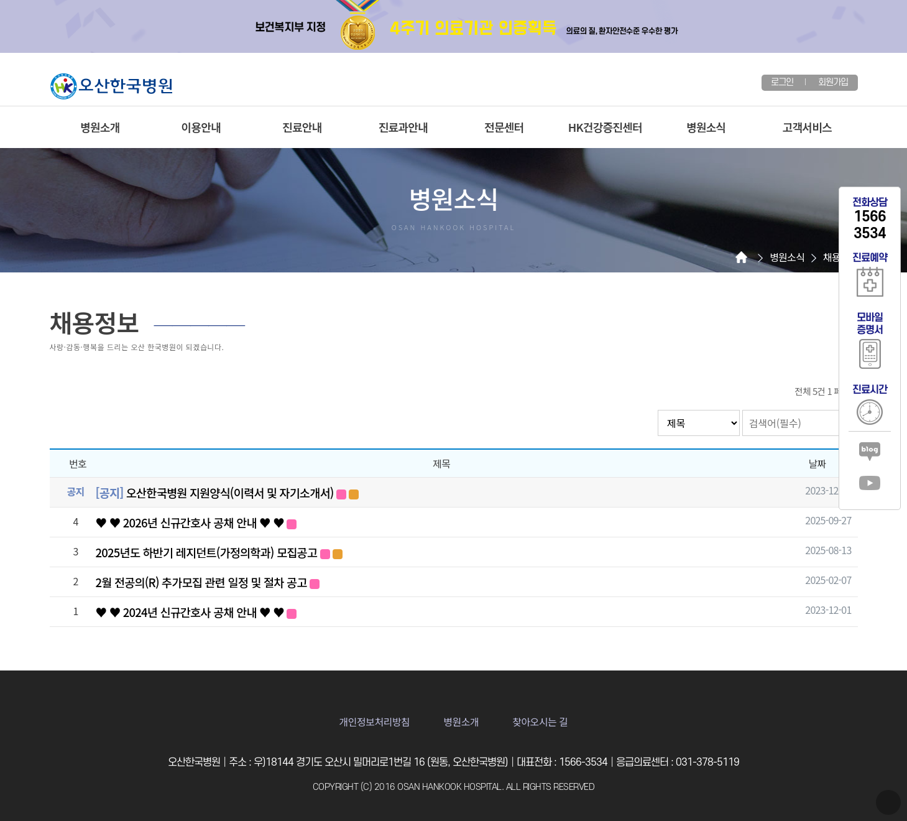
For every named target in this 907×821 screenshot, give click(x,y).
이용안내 (201, 127)
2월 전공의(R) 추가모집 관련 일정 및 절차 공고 (208, 581)
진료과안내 (403, 127)
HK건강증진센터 (605, 127)
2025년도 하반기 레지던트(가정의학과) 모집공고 (219, 552)
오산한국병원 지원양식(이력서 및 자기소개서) (227, 492)
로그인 (782, 82)
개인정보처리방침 (374, 721)
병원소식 (705, 127)
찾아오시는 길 (540, 721)
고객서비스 (807, 127)
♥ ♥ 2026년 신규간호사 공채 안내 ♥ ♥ (196, 522)
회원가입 (833, 82)
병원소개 (99, 127)
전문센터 (503, 127)
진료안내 (301, 127)
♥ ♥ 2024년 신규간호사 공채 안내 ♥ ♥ (196, 611)
